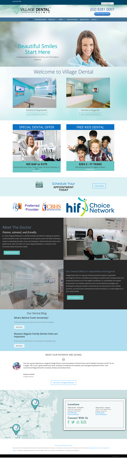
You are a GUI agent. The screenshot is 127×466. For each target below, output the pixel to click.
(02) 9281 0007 (17, 1)
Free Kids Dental (40, 19)
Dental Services (72, 19)
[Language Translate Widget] (107, 3)
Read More (19, 327)
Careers (57, 445)
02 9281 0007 (73, 412)
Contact (94, 19)
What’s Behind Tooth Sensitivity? (31, 317)
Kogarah (72, 278)
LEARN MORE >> (36, 171)
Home (31, 19)
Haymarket (111, 275)
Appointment (84, 19)
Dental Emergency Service (66, 445)
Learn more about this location (36, 114)
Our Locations (74, 297)
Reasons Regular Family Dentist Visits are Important (36, 335)
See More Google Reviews (63, 382)
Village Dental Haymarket (95, 448)
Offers (61, 19)
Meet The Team (11, 252)
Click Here (99, 186)
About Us (52, 19)
